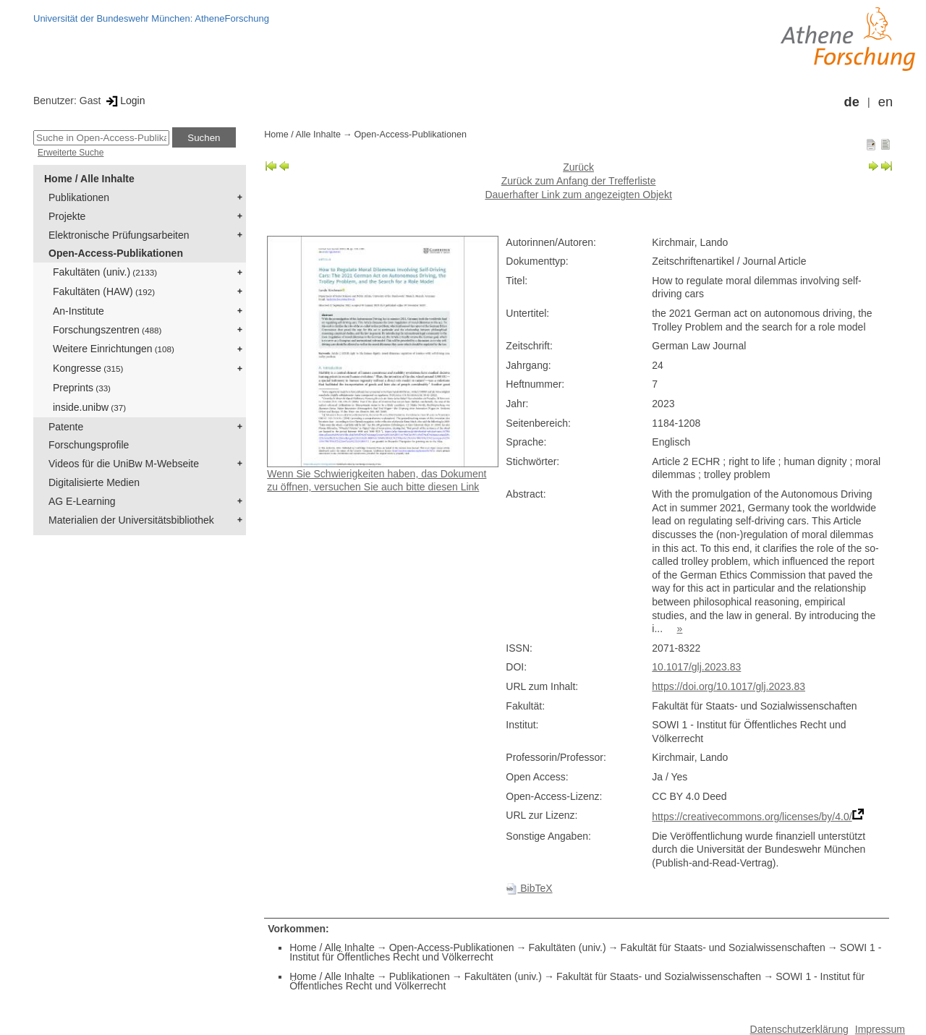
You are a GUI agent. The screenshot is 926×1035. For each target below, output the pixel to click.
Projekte (66, 216)
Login (124, 100)
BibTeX (529, 888)
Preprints (82, 387)
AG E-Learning (82, 501)
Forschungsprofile (88, 445)
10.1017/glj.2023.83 (696, 667)
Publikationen (78, 197)
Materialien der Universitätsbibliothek (131, 520)
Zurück (578, 167)
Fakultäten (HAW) (104, 291)
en (885, 102)
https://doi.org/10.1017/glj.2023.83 (728, 686)
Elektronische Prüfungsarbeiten (119, 235)
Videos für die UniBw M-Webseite (123, 463)
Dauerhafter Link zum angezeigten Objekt (578, 194)
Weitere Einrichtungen (113, 348)
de (851, 102)
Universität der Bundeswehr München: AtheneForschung (151, 18)
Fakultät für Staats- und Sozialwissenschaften (723, 947)
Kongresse (88, 368)
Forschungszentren (107, 330)
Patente (65, 427)
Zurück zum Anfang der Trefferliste (578, 181)
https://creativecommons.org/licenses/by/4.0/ (751, 816)
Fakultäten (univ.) (105, 272)
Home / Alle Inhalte (89, 178)
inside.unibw (89, 407)
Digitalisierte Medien (94, 482)
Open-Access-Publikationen (115, 253)
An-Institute (78, 311)
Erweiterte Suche (70, 153)
